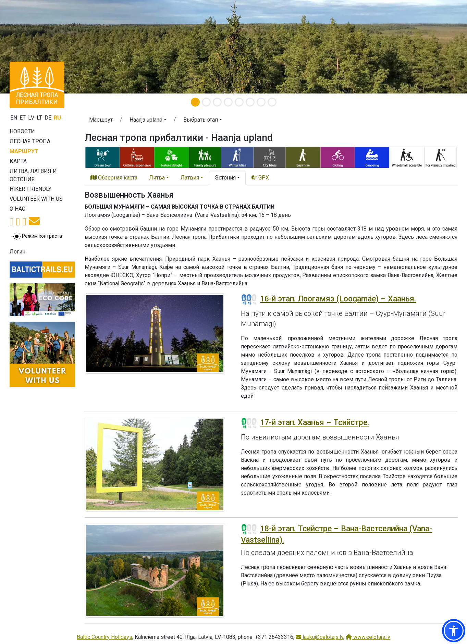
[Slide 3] (217, 102)
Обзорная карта (113, 177)
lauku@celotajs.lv (319, 637)
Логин (17, 251)
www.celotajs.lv (368, 637)
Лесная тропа (30, 141)
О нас (17, 209)
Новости (22, 131)
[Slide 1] (195, 102)
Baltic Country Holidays (104, 637)
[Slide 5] (239, 102)
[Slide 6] (250, 102)
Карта (18, 161)
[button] (148, 120)
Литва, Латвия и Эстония (33, 175)
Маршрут (24, 151)
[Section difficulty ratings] (249, 299)
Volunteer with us (36, 199)
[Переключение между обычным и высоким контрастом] (37, 236)
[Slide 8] (272, 102)
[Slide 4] (228, 102)
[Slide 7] (261, 102)
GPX (260, 177)
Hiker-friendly (30, 189)
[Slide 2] (206, 102)
